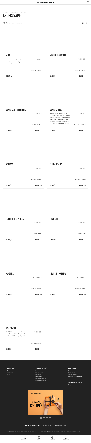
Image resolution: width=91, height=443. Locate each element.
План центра (38, 376)
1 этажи (52, 76)
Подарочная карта (40, 380)
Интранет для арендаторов (76, 385)
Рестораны (10, 373)
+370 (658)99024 (81, 125)
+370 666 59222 (37, 343)
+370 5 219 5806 (81, 70)
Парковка (38, 374)
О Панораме (71, 373)
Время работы (39, 371)
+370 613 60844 (81, 179)
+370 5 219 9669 (37, 70)
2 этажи (52, 240)
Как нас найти (39, 373)
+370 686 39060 (47, 425)
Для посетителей (41, 368)
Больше (8, 76)
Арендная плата (72, 374)
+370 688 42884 (81, 234)
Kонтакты (71, 371)
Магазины (13, 12)
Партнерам (72, 368)
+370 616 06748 (37, 179)
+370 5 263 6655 (37, 288)
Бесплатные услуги (40, 378)
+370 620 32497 (37, 125)
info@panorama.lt (60, 425)
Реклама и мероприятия (75, 376)
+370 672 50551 (81, 288)
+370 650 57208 (37, 234)
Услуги (9, 374)
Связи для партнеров (75, 382)
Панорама (5, 12)
